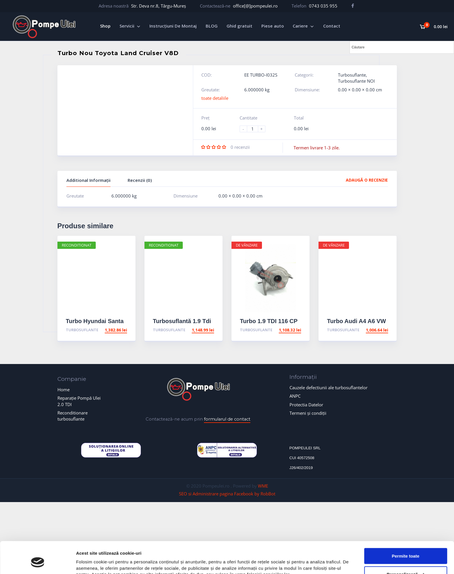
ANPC (295, 396)
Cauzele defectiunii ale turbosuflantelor (329, 387)
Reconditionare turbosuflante (72, 416)
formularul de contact (227, 419)
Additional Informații (88, 180)
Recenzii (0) (140, 180)
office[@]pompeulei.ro (255, 6)
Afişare (83, 562)
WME (263, 486)
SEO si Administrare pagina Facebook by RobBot (227, 494)
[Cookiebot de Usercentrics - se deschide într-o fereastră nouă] (37, 562)
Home (63, 389)
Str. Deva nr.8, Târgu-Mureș (158, 6)
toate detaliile (214, 98)
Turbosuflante (352, 75)
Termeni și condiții (308, 413)
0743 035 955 (323, 6)
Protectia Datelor (306, 405)
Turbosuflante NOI (356, 81)
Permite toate (405, 528)
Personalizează (406, 546)
